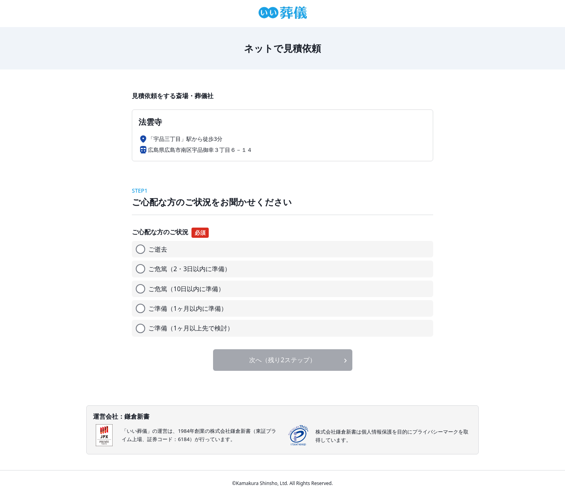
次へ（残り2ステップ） (282, 360)
